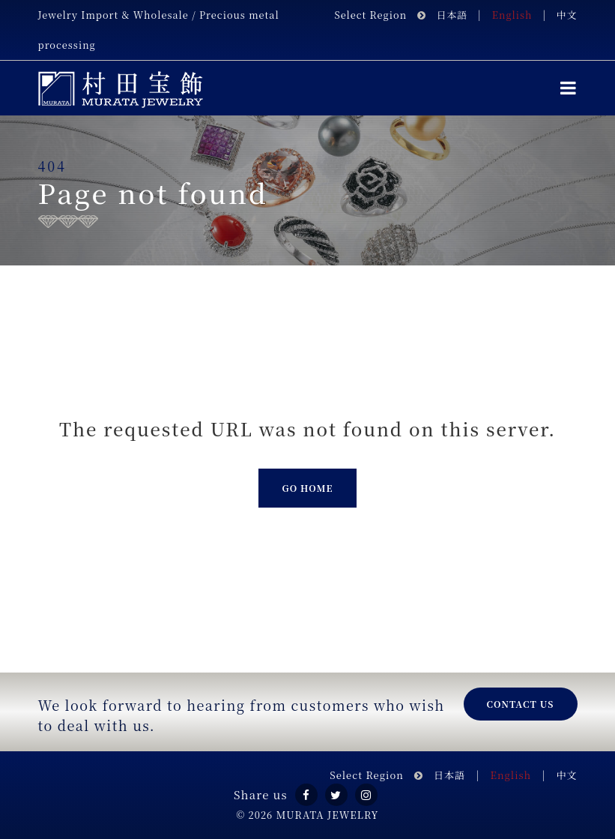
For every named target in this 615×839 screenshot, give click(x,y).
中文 (567, 14)
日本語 (452, 14)
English (512, 14)
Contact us (520, 703)
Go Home (307, 487)
